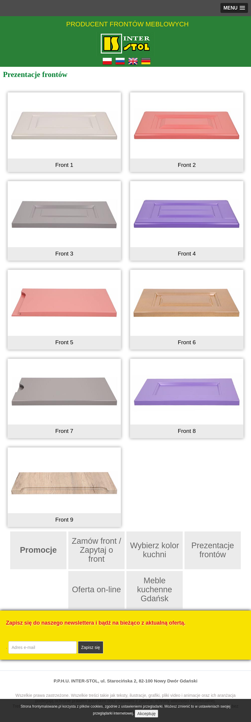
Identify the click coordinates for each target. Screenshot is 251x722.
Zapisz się (90, 647)
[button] (234, 8)
